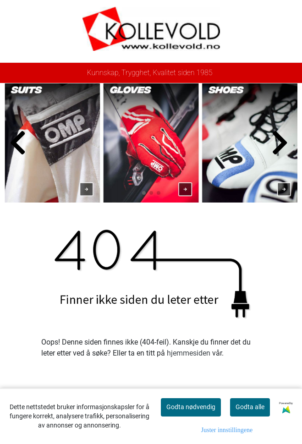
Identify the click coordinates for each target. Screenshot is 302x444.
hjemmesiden (188, 353)
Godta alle (250, 407)
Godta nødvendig (190, 407)
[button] (144, 193)
